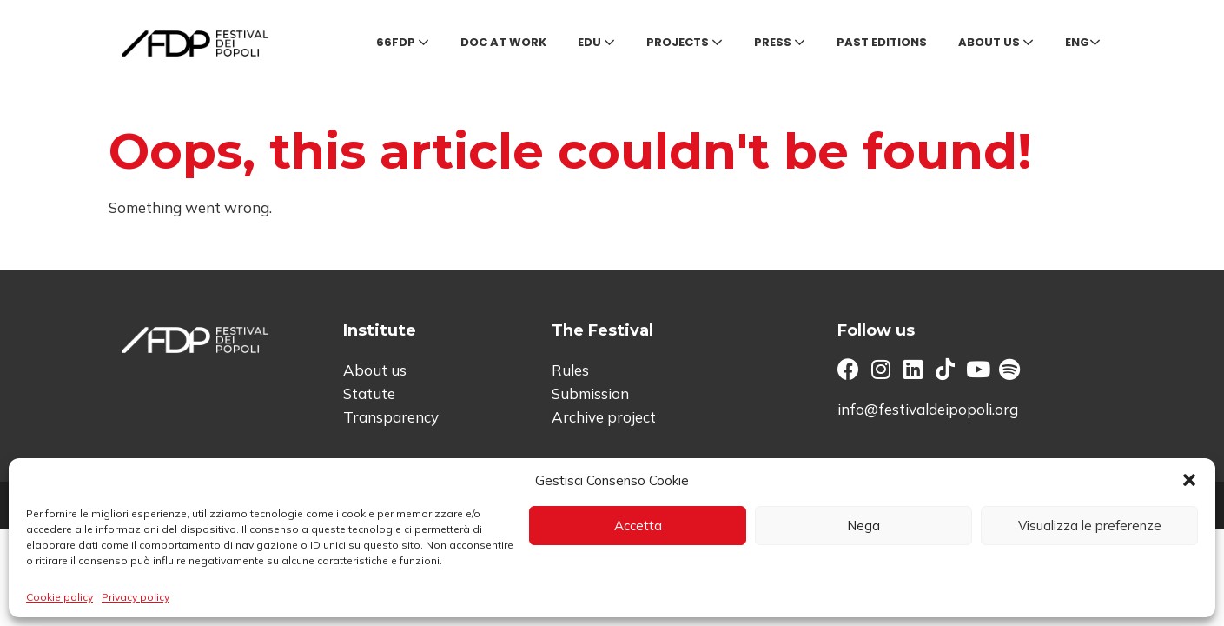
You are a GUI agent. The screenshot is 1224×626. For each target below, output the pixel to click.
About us (996, 42)
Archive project (604, 417)
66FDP (402, 42)
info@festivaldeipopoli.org (927, 409)
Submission (590, 393)
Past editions (882, 42)
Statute (369, 393)
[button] (1189, 480)
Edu (596, 42)
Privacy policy (135, 596)
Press (779, 42)
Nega (863, 525)
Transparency (391, 417)
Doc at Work (503, 42)
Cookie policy (59, 596)
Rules (570, 370)
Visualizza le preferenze (1089, 525)
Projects (684, 42)
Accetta (638, 525)
